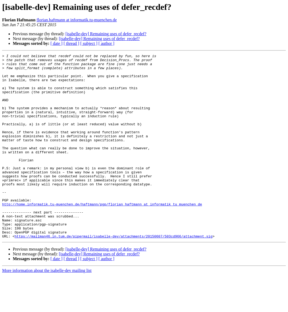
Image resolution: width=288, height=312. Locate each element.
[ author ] (106, 43)
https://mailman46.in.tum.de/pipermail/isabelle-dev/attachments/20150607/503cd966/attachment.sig (113, 273)
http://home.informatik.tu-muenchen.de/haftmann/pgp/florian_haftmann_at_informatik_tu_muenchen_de (102, 234)
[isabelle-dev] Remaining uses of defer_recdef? (105, 34)
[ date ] (56, 43)
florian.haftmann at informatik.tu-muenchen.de (77, 20)
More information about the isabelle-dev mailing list (47, 307)
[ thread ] (71, 43)
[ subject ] (88, 43)
